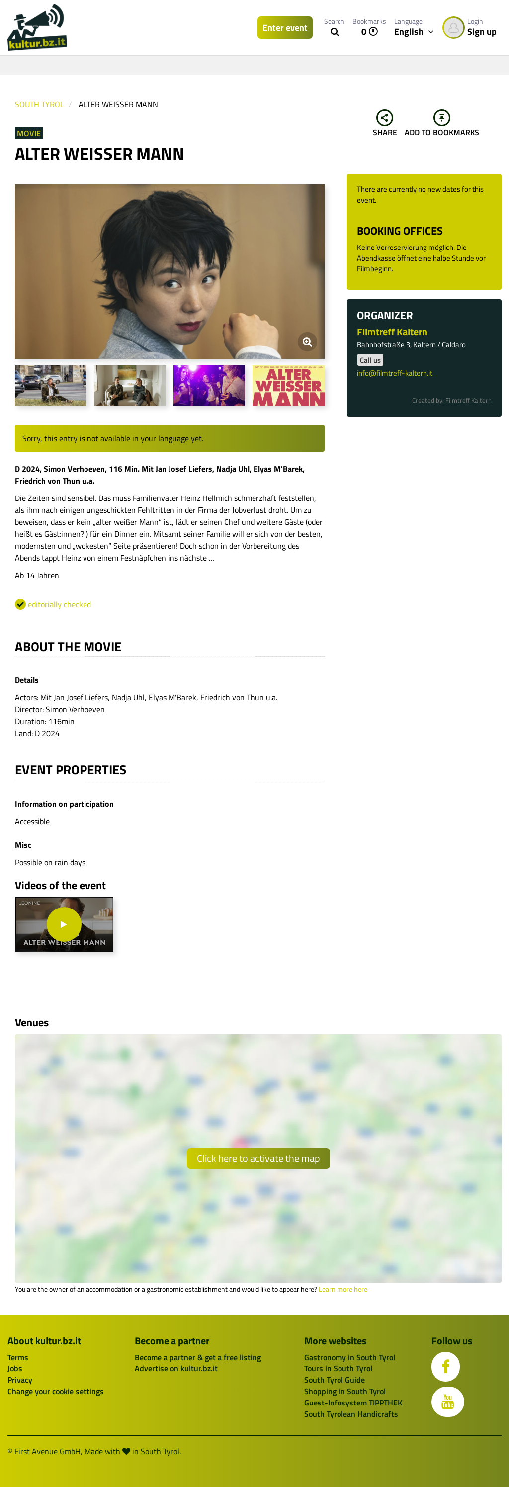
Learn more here (343, 1289)
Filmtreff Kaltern (392, 331)
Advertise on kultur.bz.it (176, 1368)
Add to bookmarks (442, 123)
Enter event (285, 27)
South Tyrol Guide (334, 1380)
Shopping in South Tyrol (345, 1391)
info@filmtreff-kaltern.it (394, 373)
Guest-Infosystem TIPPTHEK (353, 1402)
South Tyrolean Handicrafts (351, 1414)
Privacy (19, 1380)
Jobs (14, 1368)
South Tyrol (39, 104)
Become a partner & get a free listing (198, 1357)
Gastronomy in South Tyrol (349, 1357)
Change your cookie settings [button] (55, 1391)
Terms (17, 1357)
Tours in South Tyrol (338, 1368)
